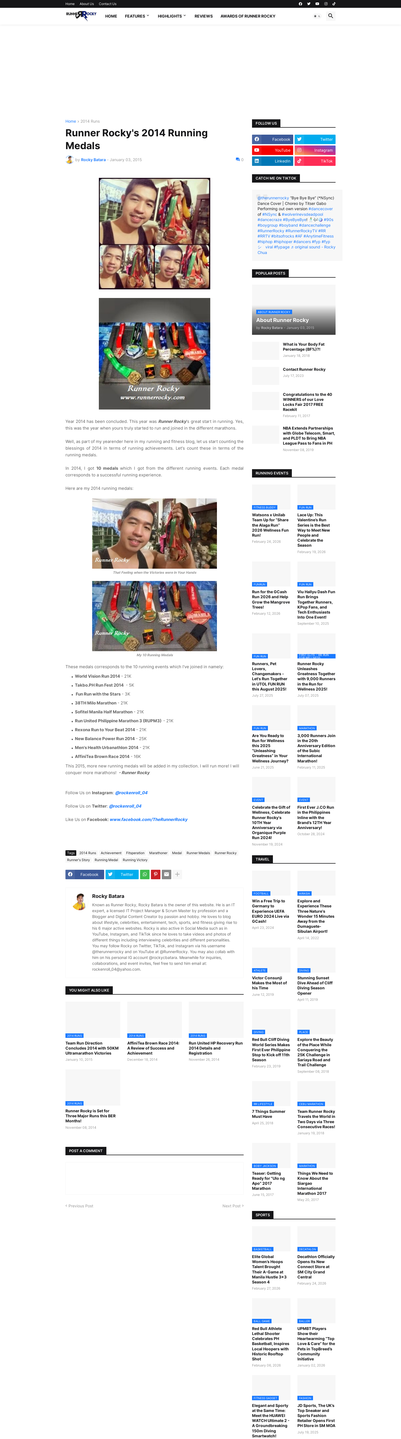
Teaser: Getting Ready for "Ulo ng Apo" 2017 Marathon (268, 1181)
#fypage (282, 246)
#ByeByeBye (294, 219)
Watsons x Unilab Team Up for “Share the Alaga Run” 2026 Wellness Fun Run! (270, 524)
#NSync (269, 214)
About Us (87, 4)
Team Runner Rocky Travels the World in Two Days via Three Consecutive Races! (316, 1119)
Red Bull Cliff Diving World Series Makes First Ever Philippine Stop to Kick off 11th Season (271, 1049)
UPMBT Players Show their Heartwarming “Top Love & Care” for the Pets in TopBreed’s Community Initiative (316, 1343)
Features (135, 16)
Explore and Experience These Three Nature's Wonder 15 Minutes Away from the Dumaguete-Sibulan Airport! (315, 916)
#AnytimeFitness (319, 236)
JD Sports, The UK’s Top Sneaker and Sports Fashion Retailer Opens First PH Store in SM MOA (316, 1415)
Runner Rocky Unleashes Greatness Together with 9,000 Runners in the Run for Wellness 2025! (316, 676)
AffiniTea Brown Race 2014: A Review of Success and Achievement (153, 1048)
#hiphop (265, 241)
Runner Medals (198, 853)
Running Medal (106, 860)
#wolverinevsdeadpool (302, 214)
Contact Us (107, 4)
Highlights (170, 16)
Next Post (231, 1205)
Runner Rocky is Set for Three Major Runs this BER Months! (90, 1115)
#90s (328, 219)
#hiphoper (283, 241)
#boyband (288, 225)
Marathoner (158, 853)
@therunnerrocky (273, 197)
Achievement (111, 853)
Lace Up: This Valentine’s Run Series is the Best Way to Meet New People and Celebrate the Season (313, 530)
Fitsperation (135, 853)
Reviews (204, 16)
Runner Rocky (226, 853)
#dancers (302, 241)
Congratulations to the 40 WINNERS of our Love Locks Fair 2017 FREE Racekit (307, 402)
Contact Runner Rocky (304, 369)
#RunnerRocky (271, 230)
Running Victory (135, 860)
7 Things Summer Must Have (268, 1114)
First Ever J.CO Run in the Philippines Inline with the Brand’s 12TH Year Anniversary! (315, 817)
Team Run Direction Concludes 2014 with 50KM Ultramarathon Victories (92, 1048)
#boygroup (268, 225)
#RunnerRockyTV (301, 230)
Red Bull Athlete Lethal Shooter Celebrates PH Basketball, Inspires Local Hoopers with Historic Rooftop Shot (270, 1343)
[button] (317, 16)
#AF (298, 236)
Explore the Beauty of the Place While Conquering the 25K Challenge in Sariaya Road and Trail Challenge (315, 1052)
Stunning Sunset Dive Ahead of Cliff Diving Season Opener (314, 985)
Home (70, 4)
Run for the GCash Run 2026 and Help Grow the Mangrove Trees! (271, 599)
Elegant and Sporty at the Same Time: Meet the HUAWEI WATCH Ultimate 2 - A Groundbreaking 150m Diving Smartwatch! (271, 1420)
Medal (177, 853)
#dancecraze (270, 219)
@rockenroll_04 (131, 792)
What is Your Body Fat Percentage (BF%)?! (303, 347)
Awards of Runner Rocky (248, 16)
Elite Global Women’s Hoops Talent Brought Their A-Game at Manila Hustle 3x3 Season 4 (269, 1269)
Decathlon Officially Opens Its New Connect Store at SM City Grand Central (316, 1266)
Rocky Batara (108, 896)
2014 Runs (90, 121)
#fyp (316, 241)
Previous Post (81, 1205)
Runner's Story (78, 860)
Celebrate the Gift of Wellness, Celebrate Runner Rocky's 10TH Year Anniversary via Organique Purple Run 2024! (271, 822)
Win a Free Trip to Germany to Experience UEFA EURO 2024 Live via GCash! (270, 911)
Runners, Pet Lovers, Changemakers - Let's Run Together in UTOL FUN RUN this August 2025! (269, 676)
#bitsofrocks (282, 236)
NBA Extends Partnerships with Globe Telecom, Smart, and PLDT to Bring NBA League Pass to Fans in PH (309, 436)
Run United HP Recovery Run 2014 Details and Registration (216, 1048)
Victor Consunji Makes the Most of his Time (269, 982)
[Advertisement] (200, 72)
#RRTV (264, 236)
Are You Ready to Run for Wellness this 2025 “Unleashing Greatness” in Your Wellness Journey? (270, 748)
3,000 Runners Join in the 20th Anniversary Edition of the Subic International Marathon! (316, 748)
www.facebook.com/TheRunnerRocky (148, 819)
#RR (322, 230)
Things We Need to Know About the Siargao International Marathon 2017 (315, 1183)
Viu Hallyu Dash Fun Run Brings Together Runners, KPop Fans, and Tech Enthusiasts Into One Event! (316, 604)
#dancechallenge (315, 225)
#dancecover (321, 208)
